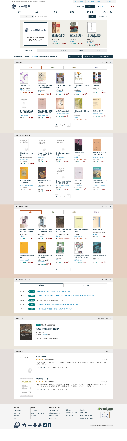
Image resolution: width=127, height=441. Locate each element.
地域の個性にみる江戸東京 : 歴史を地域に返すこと (45, 87)
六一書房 (54, 41)
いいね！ (40, 367)
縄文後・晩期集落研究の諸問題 (47, 329)
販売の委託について (74, 56)
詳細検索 (101, 16)
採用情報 (82, 410)
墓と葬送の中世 (42, 357)
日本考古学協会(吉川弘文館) (27, 90)
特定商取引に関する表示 (86, 418)
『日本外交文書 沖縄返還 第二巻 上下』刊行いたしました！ (55, 309)
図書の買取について (105, 56)
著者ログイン (52, 418)
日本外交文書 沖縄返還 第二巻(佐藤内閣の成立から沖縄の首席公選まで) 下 (94, 37)
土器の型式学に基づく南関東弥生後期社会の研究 (58, 37)
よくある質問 (110, 1)
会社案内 (68, 410)
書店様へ (33, 415)
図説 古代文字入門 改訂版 (63, 86)
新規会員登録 (80, 6)
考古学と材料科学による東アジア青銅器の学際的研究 (76, 37)
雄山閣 (39, 92)
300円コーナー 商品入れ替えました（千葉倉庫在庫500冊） (54, 291)
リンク (68, 418)
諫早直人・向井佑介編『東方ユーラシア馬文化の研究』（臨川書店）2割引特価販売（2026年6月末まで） (66, 296)
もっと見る (105, 62)
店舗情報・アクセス (95, 1)
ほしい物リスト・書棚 (37, 413)
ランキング (17, 413)
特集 (15, 418)
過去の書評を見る (103, 318)
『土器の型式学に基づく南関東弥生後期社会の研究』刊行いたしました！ (57, 304)
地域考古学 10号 (42, 379)
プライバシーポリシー (86, 415)
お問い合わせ (69, 415)
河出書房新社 (59, 92)
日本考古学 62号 (25, 85)
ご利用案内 (80, 1)
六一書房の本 (17, 410)
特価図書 (16, 415)
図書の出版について (89, 56)
